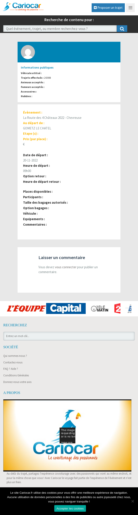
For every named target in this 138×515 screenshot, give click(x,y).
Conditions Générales (16, 375)
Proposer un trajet (108, 7)
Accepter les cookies (70, 508)
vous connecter (65, 267)
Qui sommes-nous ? (15, 356)
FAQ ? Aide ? (10, 369)
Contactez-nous (12, 362)
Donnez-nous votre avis (17, 382)
